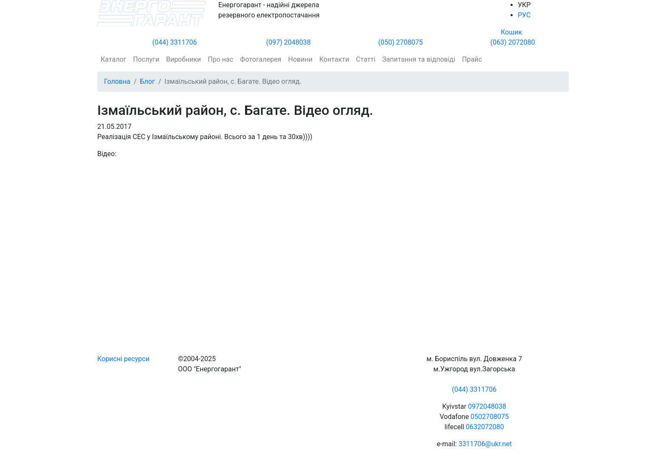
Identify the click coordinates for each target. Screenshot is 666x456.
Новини (300, 59)
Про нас (220, 59)
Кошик (511, 32)
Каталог (113, 59)
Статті (365, 59)
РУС (524, 15)
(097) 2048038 (288, 42)
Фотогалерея (260, 59)
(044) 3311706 (174, 42)
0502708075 (490, 417)
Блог (147, 81)
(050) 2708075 (400, 42)
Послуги (146, 59)
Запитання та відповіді (418, 59)
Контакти (334, 59)
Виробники (183, 59)
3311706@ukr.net (484, 444)
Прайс (472, 59)
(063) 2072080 (513, 42)
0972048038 (487, 406)
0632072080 (485, 427)
